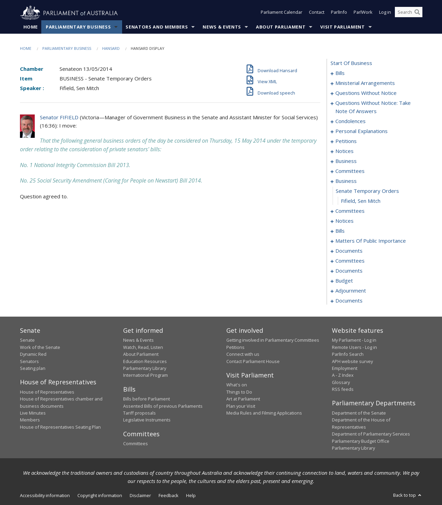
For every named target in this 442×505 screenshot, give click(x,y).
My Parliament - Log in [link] (354, 340)
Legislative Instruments (147, 420)
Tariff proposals (139, 413)
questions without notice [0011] (366, 93)
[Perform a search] (417, 13)
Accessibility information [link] (45, 496)
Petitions (235, 347)
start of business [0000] (351, 63)
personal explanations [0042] (361, 131)
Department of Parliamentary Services (371, 434)
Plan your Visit (240, 406)
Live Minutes (33, 413)
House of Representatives (47, 392)
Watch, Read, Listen (143, 347)
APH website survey (352, 361)
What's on (236, 385)
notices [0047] (344, 151)
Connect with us (242, 354)
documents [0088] (349, 270)
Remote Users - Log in (354, 347)
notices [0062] (344, 221)
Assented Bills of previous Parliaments (163, 406)
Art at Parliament (243, 399)
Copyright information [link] (99, 496)
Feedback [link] (169, 496)
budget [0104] (344, 280)
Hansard (111, 48)
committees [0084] (350, 260)
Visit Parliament (342, 27)
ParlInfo (339, 13)
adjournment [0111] (350, 290)
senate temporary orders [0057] (367, 191)
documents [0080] (349, 251)
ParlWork (363, 13)
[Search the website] (408, 13)
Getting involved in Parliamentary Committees (272, 340)
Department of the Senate (359, 413)
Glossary (341, 382)
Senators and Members (157, 27)
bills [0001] (340, 73)
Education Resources (145, 361)
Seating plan (32, 368)
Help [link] (191, 496)
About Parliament (280, 27)
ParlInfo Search (348, 354)
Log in (385, 13)
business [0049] (346, 161)
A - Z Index (343, 375)
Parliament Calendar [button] (281, 13)
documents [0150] (349, 300)
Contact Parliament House (253, 361)
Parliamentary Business (78, 27)
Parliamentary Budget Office (360, 441)
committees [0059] (350, 211)
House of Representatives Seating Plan (60, 427)
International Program (145, 375)
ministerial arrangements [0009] (365, 83)
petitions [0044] (346, 141)
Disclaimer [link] (140, 496)
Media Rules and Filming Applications (264, 413)
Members (30, 420)
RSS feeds (343, 389)
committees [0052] (350, 171)
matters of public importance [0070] (370, 241)
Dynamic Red (33, 354)
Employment (344, 368)
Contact (316, 13)
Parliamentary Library (144, 368)
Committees (135, 444)
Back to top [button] (407, 495)
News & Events (222, 27)
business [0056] (346, 181)
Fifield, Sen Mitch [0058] (360, 201)
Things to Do (239, 392)
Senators (29, 361)
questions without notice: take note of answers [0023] (373, 107)
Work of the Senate (40, 347)
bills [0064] (340, 231)
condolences (350, 121)
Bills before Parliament (146, 399)
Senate (27, 340)
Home (30, 27)
